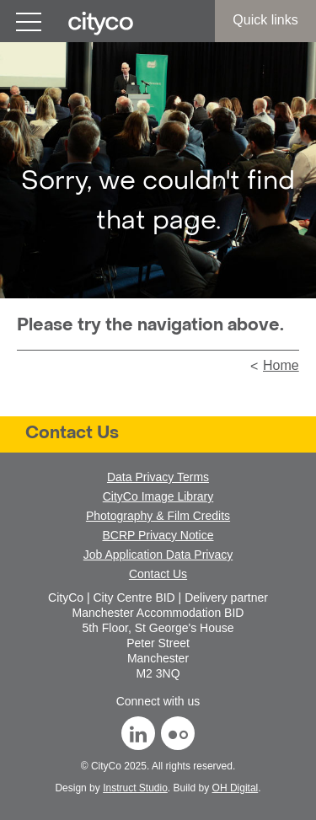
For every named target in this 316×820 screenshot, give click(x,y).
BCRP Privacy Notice (157, 535)
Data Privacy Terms (158, 477)
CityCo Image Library (158, 496)
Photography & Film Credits (158, 516)
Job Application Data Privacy (158, 554)
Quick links (265, 20)
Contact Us (72, 434)
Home (281, 365)
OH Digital (235, 788)
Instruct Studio (135, 788)
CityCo (106, 766)
